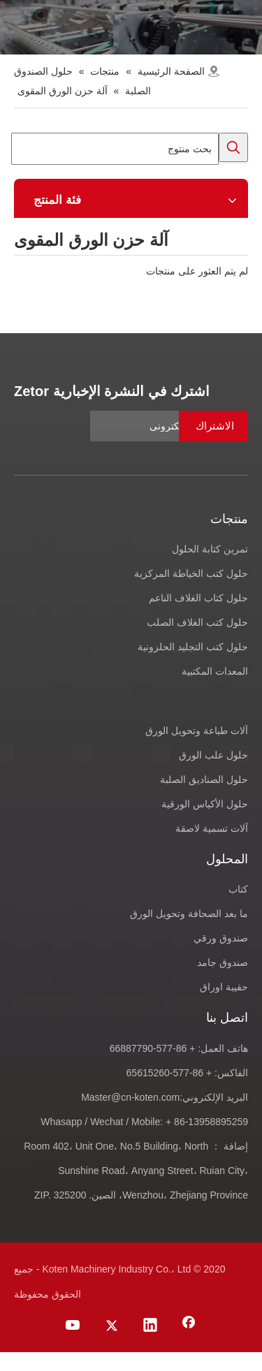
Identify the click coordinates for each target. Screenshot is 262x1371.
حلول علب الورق (213, 755)
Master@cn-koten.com (130, 1097)
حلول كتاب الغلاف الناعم (198, 597)
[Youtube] (73, 1326)
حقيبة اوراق (224, 986)
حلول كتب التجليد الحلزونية (193, 646)
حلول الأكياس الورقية (204, 803)
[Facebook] (188, 1326)
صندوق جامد (222, 962)
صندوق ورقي (221, 938)
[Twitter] (112, 1326)
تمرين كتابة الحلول (210, 549)
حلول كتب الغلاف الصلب (197, 622)
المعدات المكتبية (215, 671)
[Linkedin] (150, 1326)
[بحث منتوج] (115, 149)
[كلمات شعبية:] (233, 147)
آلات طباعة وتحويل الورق (196, 730)
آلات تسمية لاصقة (211, 828)
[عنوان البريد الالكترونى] (169, 426)
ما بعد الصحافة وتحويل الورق (189, 913)
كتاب (238, 889)
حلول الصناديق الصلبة (204, 779)
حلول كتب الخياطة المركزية (191, 573)
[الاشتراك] (213, 426)
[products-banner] (131, 27)
